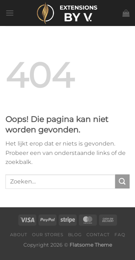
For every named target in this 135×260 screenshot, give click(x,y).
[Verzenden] (122, 181)
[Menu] (9, 13)
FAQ (119, 234)
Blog (74, 234)
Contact (98, 234)
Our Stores (47, 234)
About (18, 234)
